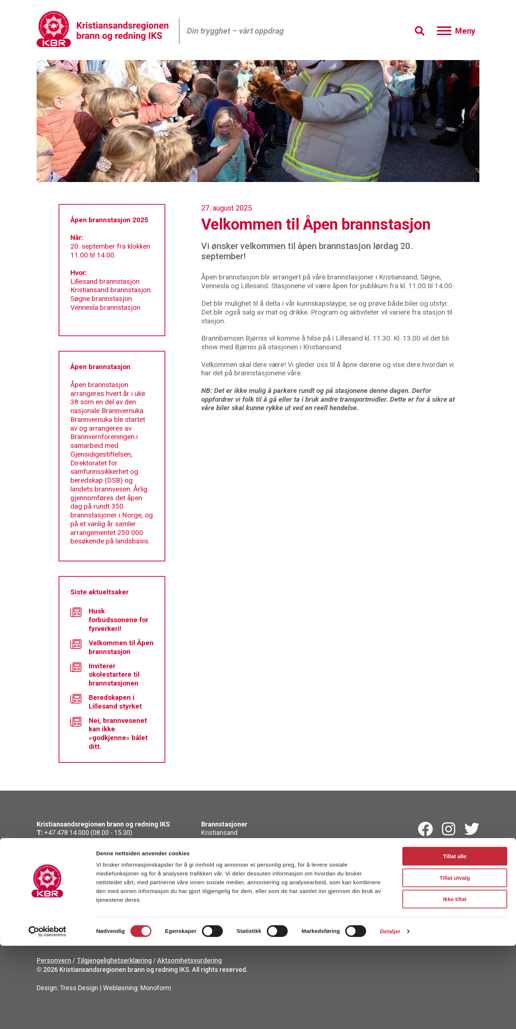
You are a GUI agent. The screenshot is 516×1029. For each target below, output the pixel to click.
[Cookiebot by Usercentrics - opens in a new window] (47, 1014)
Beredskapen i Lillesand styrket (106, 701)
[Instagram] (448, 829)
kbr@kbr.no (76, 841)
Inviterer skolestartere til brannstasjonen (105, 675)
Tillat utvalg (454, 961)
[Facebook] (425, 829)
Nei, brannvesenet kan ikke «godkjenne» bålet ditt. (109, 733)
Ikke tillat (455, 982)
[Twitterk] (471, 829)
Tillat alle (455, 939)
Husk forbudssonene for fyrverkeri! (109, 620)
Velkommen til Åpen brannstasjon (112, 647)
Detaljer (390, 1014)
